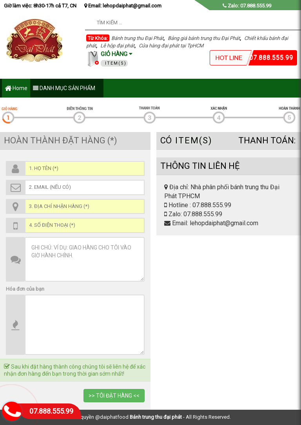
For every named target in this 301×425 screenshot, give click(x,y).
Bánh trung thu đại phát (156, 417)
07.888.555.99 (51, 411)
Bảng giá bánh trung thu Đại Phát (204, 38)
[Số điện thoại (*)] (85, 225)
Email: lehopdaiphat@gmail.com (122, 6)
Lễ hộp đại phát (117, 46)
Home (16, 88)
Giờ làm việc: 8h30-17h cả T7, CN (40, 6)
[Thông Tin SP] (85, 325)
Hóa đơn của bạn (25, 289)
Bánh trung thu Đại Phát (137, 38)
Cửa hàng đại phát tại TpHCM (171, 46)
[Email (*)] (85, 187)
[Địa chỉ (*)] (85, 206)
